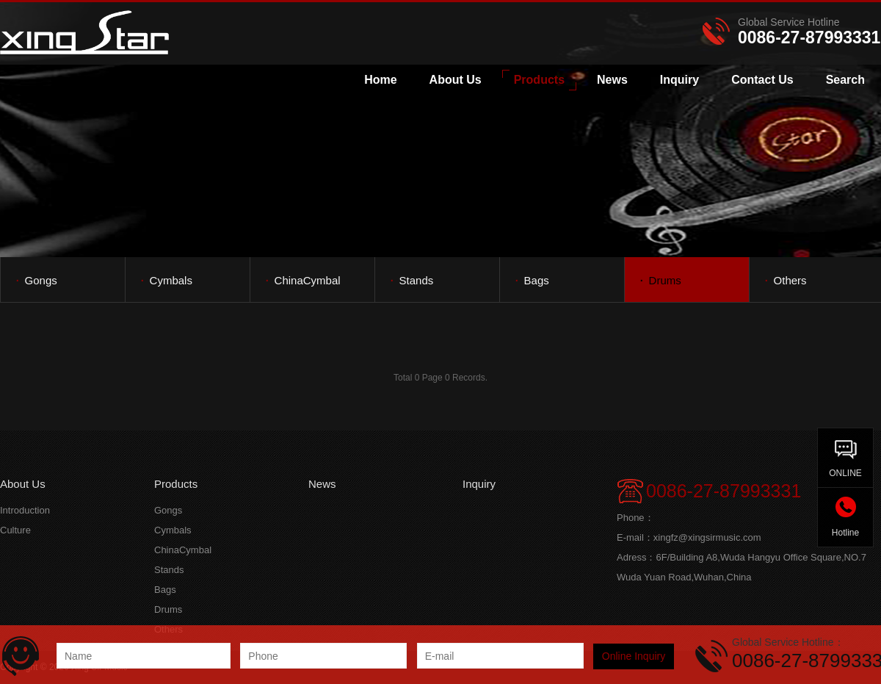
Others (785, 279)
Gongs (36, 279)
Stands (411, 279)
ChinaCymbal (303, 279)
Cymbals (166, 279)
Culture (15, 530)
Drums (660, 279)
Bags (532, 279)
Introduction (25, 510)
